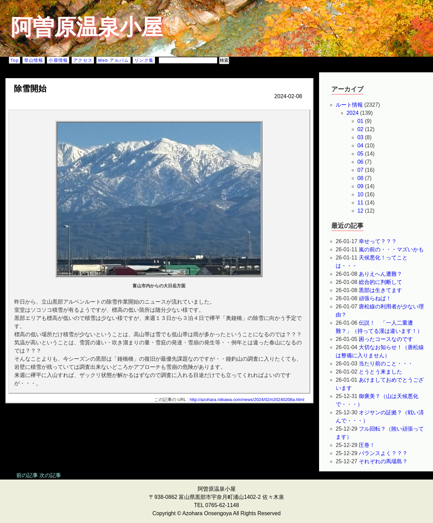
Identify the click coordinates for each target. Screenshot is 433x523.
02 (360, 129)
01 (360, 121)
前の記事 (27, 475)
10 (360, 194)
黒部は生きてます (380, 290)
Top (15, 60)
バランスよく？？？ (383, 453)
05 (360, 154)
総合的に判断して (380, 282)
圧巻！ (367, 445)
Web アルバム (113, 60)
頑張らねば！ (375, 298)
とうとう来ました (380, 372)
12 (360, 211)
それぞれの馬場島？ (383, 461)
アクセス (83, 60)
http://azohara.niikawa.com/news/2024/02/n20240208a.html (247, 399)
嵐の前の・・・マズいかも (391, 249)
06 (360, 162)
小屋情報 (58, 60)
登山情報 (33, 60)
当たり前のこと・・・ (386, 363)
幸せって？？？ (378, 241)
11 (360, 202)
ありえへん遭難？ (380, 274)
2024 (353, 113)
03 (360, 137)
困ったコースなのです (386, 339)
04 (360, 145)
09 (360, 186)
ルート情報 (349, 105)
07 (360, 170)
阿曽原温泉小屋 (87, 27)
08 (360, 178)
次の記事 (50, 475)
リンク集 (144, 60)
